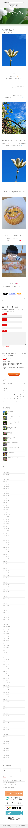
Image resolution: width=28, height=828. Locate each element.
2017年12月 (6, 706)
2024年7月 (6, 521)
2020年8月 (6, 631)
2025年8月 (6, 491)
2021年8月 (6, 603)
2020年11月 (7, 624)
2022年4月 (6, 584)
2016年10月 (7, 739)
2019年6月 (6, 664)
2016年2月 (6, 757)
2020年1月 (6, 647)
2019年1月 (6, 675)
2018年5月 (6, 694)
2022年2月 (6, 589)
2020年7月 (6, 633)
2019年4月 (6, 668)
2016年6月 (6, 748)
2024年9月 (6, 516)
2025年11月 (6, 484)
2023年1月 (6, 563)
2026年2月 (6, 477)
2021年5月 (6, 610)
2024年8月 (6, 519)
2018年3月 (6, 699)
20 (23, 396)
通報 (19, 293)
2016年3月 (6, 755)
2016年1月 (6, 760)
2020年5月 (6, 638)
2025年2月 (6, 505)
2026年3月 (6, 474)
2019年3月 (6, 671)
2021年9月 (6, 601)
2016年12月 (7, 734)
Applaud (12, 293)
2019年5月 (6, 666)
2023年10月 (7, 542)
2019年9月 (6, 657)
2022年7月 (6, 577)
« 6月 (4, 401)
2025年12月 (6, 481)
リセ (18, 784)
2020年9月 (6, 629)
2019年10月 (7, 654)
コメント (4, 330)
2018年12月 (7, 678)
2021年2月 (6, 617)
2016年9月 (6, 741)
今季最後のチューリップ (12, 457)
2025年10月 (7, 486)
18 (17, 396)
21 (4, 398)
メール (4, 319)
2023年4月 (6, 556)
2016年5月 (6, 750)
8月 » (17, 401)
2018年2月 (6, 701)
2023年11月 (6, 540)
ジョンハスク (18, 298)
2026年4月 (6, 472)
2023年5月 (6, 554)
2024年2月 (6, 533)
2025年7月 (6, 493)
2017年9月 (6, 713)
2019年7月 (6, 661)
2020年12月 (7, 622)
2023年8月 (6, 547)
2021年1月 (6, 619)
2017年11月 (6, 708)
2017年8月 (6, 715)
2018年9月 (6, 685)
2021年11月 (6, 596)
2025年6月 (6, 495)
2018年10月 (7, 682)
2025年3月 (6, 502)
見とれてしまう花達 (11, 427)
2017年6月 (6, 720)
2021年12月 (6, 594)
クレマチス (13, 298)
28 (4, 399)
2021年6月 (6, 608)
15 (7, 396)
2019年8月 (6, 659)
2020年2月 (6, 645)
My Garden (8, 298)
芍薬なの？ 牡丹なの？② (13, 422)
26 (20, 398)
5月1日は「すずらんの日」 (13, 442)
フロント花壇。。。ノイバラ (13, 416)
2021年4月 (6, 612)
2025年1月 (6, 507)
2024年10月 (7, 514)
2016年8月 (6, 743)
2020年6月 (6, 636)
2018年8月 (6, 687)
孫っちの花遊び (10, 452)
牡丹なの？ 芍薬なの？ (12, 437)
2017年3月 (6, 727)
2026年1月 (6, 479)
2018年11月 (6, 680)
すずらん (15, 32)
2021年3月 (6, 615)
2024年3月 (6, 530)
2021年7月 (6, 605)
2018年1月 (6, 704)
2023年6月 (6, 551)
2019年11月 (6, 652)
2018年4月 (6, 696)
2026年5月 (6, 470)
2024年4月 (6, 528)
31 (14, 399)
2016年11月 (6, 736)
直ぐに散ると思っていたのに (13, 447)
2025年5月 (6, 498)
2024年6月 (6, 523)
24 (14, 398)
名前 (3, 313)
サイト (3, 325)
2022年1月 (6, 591)
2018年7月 (6, 689)
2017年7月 (6, 718)
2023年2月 (6, 561)
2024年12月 (7, 509)
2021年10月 (7, 598)
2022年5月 (6, 582)
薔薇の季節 (9, 432)
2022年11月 (6, 568)
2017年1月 (6, 732)
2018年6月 (6, 692)
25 (17, 398)
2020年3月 (6, 643)
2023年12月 (6, 537)
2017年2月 (6, 729)
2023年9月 (6, 544)
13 (23, 394)
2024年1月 (6, 535)
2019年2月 (6, 673)
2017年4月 (6, 725)
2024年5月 (6, 526)
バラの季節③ (10, 411)
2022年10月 (7, 570)
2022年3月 (6, 586)
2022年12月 (6, 565)
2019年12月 (6, 650)
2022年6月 (6, 580)
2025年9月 (6, 488)
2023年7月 (6, 549)
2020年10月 (7, 626)
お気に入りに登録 (14, 374)
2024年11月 (6, 512)
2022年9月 (6, 572)
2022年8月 (6, 575)
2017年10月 (7, 710)
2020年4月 (6, 640)
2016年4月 (6, 753)
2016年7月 (6, 746)
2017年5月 (6, 722)
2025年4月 (6, 500)
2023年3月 (6, 558)
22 (7, 398)
